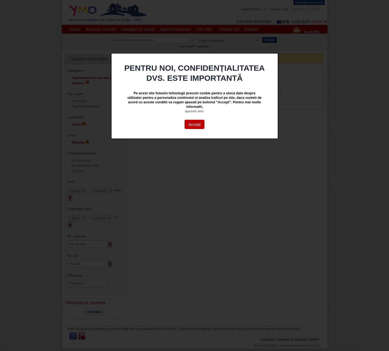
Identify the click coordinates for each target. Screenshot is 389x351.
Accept (195, 124)
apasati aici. (194, 111)
